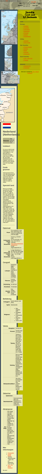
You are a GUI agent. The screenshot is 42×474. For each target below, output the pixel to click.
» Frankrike (26, 28)
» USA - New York (27, 58)
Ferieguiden (11, 453)
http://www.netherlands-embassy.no (17, 244)
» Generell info (27, 66)
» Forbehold (26, 67)
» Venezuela (26, 54)
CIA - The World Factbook (10, 466)
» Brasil (25, 50)
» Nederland (26, 31)
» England (25, 26)
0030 (7, 0)
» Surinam (25, 52)
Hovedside (7, 9)
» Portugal (25, 33)
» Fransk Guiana (27, 47)
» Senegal (25, 41)
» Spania (25, 34)
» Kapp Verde (26, 42)
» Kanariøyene (27, 36)
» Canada (25, 60)
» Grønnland (26, 29)
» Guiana (25, 49)
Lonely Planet (9, 455)
